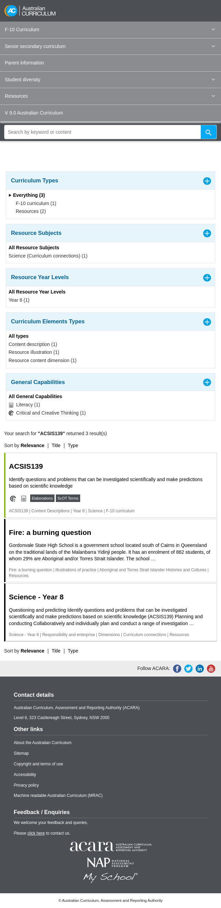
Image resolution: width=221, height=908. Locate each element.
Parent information (24, 62)
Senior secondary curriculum (110, 46)
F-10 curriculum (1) (33, 203)
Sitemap (21, 753)
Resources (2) (28, 211)
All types (18, 336)
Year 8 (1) (19, 300)
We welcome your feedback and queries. (51, 822)
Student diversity (110, 79)
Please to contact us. (42, 833)
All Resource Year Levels (37, 292)
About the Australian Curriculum (43, 742)
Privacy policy (26, 785)
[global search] (110, 132)
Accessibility (25, 774)
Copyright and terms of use (38, 764)
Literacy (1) (24, 405)
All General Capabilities (35, 396)
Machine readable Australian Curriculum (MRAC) (58, 795)
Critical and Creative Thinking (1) (47, 413)
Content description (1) (33, 344)
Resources (110, 96)
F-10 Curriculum (110, 29)
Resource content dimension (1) (42, 360)
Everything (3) (27, 195)
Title (56, 445)
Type (73, 445)
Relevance (32, 445)
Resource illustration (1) (34, 352)
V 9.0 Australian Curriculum (34, 113)
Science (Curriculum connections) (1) (48, 256)
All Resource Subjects (34, 247)
